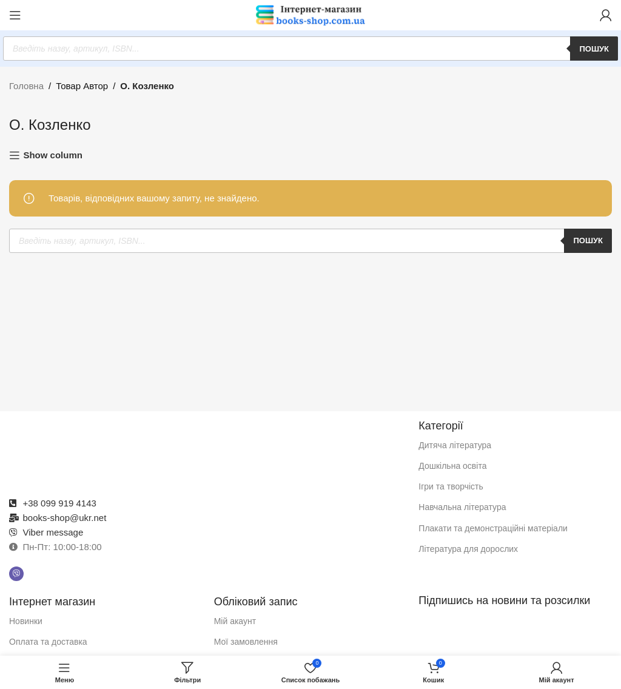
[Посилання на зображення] (208, 450)
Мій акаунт (235, 621)
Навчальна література (462, 507)
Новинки (25, 621)
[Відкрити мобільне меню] (15, 15)
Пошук (594, 48)
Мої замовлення (246, 642)
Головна (26, 86)
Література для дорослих (468, 549)
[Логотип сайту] (310, 14)
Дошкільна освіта (452, 466)
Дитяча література (454, 445)
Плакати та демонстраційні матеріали (493, 528)
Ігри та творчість (450, 486)
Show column (52, 155)
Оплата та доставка (48, 642)
